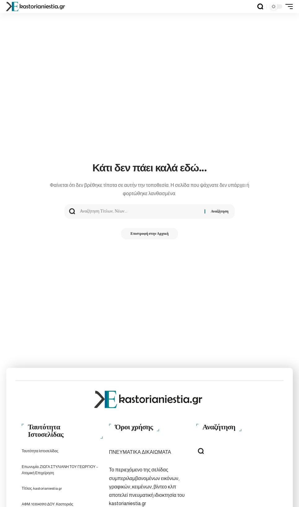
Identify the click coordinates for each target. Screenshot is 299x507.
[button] (260, 6)
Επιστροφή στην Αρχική (149, 234)
